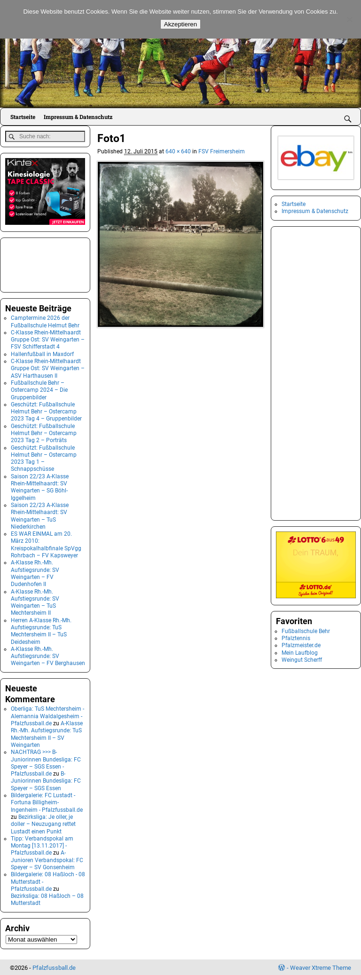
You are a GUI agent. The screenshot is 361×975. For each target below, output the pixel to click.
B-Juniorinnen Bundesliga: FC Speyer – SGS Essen (46, 780)
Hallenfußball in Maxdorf (42, 352)
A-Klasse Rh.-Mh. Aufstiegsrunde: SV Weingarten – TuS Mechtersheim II (35, 601)
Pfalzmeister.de (301, 645)
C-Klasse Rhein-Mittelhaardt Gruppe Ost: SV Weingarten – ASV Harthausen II (48, 367)
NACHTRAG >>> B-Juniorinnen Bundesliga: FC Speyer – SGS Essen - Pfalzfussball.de (46, 762)
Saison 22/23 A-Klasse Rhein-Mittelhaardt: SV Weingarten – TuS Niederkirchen (40, 515)
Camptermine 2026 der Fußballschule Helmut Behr (45, 320)
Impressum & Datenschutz (78, 116)
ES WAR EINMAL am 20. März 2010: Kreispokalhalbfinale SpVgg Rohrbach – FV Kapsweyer (46, 544)
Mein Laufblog (300, 653)
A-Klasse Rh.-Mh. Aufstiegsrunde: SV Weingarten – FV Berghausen (48, 655)
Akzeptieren (180, 24)
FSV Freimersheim (221, 151)
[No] (349, 19)
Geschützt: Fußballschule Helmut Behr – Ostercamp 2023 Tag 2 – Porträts (44, 432)
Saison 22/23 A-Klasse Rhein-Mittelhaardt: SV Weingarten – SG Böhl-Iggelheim (40, 486)
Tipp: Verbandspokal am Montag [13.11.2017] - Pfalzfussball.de (42, 844)
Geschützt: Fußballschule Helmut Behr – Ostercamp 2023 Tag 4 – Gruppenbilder (46, 410)
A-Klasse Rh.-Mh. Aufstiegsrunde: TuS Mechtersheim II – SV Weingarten (47, 733)
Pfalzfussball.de (54, 966)
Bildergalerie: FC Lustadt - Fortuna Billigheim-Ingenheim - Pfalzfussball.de (47, 801)
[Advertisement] (52, 263)
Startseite (22, 116)
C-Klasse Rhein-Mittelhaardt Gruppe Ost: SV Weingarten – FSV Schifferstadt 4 (48, 338)
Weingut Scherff (302, 660)
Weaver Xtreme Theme (320, 966)
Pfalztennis (296, 638)
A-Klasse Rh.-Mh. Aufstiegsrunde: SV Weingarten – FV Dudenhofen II (35, 572)
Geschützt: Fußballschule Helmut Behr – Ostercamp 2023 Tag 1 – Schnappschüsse (44, 457)
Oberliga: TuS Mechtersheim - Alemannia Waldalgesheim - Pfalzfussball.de (47, 715)
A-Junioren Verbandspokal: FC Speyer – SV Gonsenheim (47, 859)
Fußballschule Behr (306, 631)
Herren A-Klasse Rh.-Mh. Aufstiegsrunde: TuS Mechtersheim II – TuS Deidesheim (41, 630)
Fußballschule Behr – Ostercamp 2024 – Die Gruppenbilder (39, 389)
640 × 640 (178, 151)
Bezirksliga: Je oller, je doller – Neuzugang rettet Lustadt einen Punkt (43, 823)
